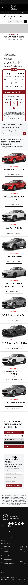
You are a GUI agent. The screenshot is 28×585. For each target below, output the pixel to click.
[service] (25, 7)
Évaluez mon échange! (14, 485)
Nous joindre (5, 537)
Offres (23, 12)
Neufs (4, 12)
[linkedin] (22, 523)
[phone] (22, 7)
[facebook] (16, 523)
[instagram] (9, 526)
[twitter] (9, 523)
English (3, 525)
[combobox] (3, 134)
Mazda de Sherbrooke (4, 1)
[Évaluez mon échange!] (25, 21)
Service (17, 12)
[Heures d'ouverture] (18, 2)
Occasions (10, 12)
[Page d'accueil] (4, 517)
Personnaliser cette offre (14, 96)
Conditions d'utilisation (14, 118)
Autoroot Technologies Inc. (18, 579)
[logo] (14, 7)
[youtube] (12, 523)
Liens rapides (4, 531)
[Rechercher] (25, 2)
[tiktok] (19, 523)
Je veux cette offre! (14, 92)
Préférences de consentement (8, 573)
